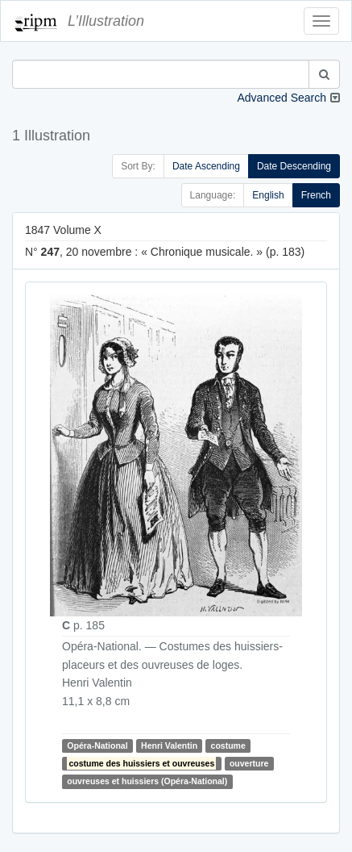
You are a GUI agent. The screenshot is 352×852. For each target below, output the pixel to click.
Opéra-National (97, 745)
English (268, 195)
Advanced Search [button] (281, 97)
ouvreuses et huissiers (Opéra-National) (147, 781)
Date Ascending (206, 166)
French (316, 195)
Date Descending (294, 166)
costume (228, 745)
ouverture (249, 763)
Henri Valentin (169, 745)
